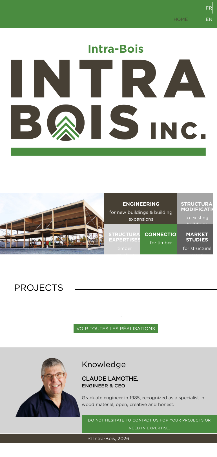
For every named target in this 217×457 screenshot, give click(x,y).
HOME (181, 19)
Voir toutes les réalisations (115, 328)
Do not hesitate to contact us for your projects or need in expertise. (149, 424)
